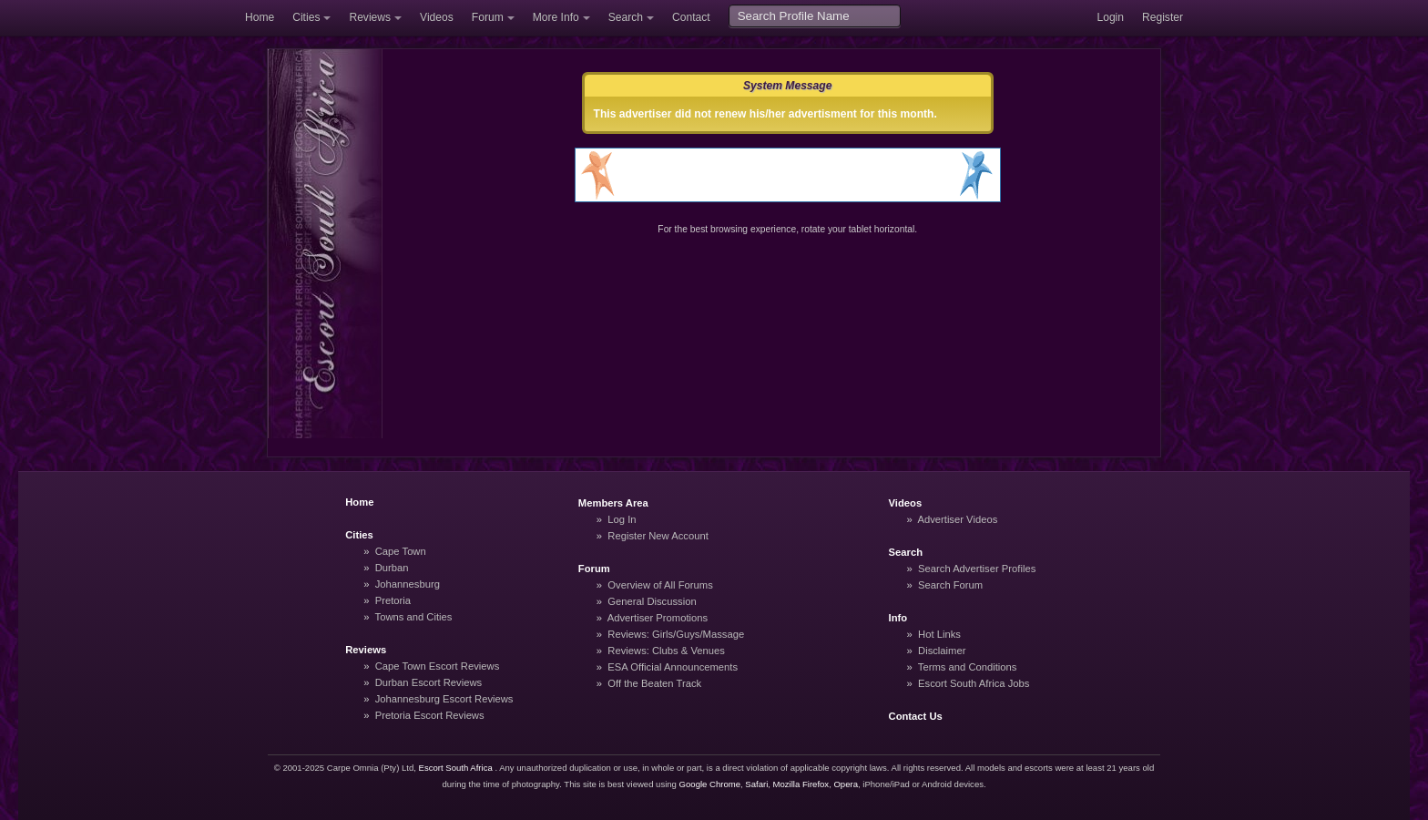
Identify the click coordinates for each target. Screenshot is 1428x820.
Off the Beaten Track (654, 683)
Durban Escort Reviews (428, 682)
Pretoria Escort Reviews (429, 715)
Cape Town (400, 551)
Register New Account (658, 535)
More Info (556, 17)
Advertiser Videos (957, 519)
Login (1110, 17)
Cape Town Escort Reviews (437, 666)
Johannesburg (407, 584)
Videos (437, 17)
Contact (691, 17)
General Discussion (651, 601)
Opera (845, 784)
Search (625, 17)
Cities (306, 17)
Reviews (370, 17)
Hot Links (939, 634)
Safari (756, 784)
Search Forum (950, 584)
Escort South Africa (456, 768)
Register (1162, 17)
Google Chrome (709, 784)
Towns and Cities (414, 616)
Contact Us (916, 716)
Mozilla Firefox (801, 784)
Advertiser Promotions (658, 617)
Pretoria (393, 600)
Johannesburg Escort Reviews (444, 698)
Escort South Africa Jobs (973, 683)
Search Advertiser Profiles (976, 568)
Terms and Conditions (967, 666)
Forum (488, 17)
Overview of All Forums (660, 584)
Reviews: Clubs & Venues (666, 650)
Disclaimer (941, 650)
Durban (392, 567)
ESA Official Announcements (672, 666)
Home (259, 17)
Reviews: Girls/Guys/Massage (675, 634)
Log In (621, 519)
